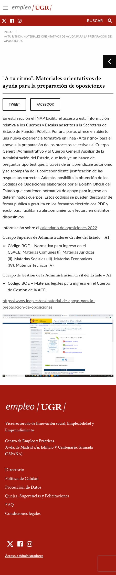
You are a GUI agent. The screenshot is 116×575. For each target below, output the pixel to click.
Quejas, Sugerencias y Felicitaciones (37, 496)
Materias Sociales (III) (33, 258)
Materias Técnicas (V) (35, 265)
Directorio (14, 470)
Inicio (8, 31)
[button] (4, 20)
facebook (45, 104)
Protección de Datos (23, 487)
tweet (14, 104)
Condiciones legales (22, 513)
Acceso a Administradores (24, 556)
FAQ (9, 505)
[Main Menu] (5, 8)
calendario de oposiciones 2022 (68, 227)
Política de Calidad (21, 478)
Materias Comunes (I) (41, 251)
